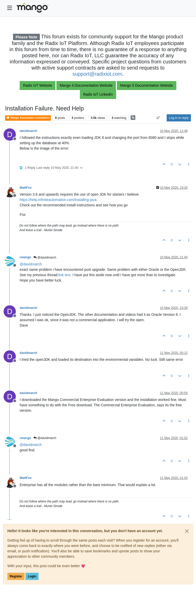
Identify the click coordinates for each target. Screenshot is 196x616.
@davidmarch (44, 257)
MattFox (26, 187)
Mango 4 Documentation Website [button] (86, 85)
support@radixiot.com (97, 74)
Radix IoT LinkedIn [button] (98, 94)
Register (16, 576)
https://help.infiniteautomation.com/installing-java (58, 200)
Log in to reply (179, 118)
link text (64, 275)
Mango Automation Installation (28, 117)
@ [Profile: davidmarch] (31, 264)
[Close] (187, 531)
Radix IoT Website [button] (37, 85)
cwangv (25, 257)
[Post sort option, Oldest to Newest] (158, 117)
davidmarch (28, 131)
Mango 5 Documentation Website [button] (146, 85)
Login (32, 576)
